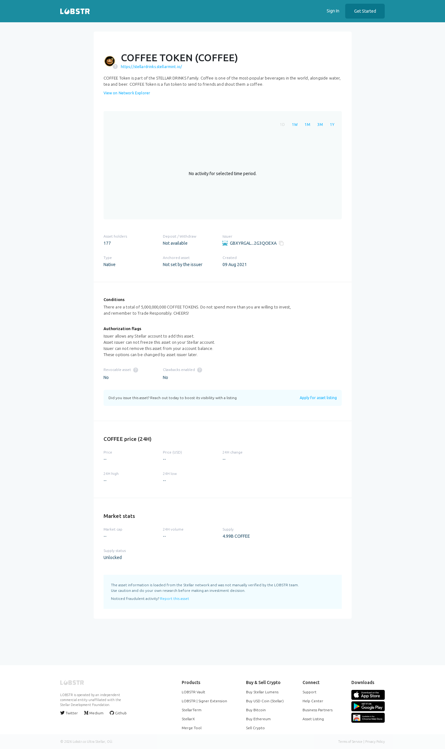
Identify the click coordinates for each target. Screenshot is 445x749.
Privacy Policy (375, 741)
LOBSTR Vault (193, 692)
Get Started (365, 11)
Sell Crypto (255, 728)
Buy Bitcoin (256, 710)
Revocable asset (121, 370)
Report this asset (174, 598)
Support (309, 692)
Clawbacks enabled (182, 370)
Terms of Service (350, 741)
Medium (94, 713)
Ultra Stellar (96, 741)
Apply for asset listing (318, 398)
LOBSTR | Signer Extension (204, 701)
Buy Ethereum (258, 719)
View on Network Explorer (127, 93)
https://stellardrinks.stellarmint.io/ (151, 67)
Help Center (313, 701)
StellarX (188, 719)
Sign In (333, 10)
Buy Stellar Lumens (262, 692)
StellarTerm (191, 710)
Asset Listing (313, 719)
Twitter (69, 713)
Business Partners (318, 710)
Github (118, 713)
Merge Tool (191, 728)
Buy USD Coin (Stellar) (265, 701)
